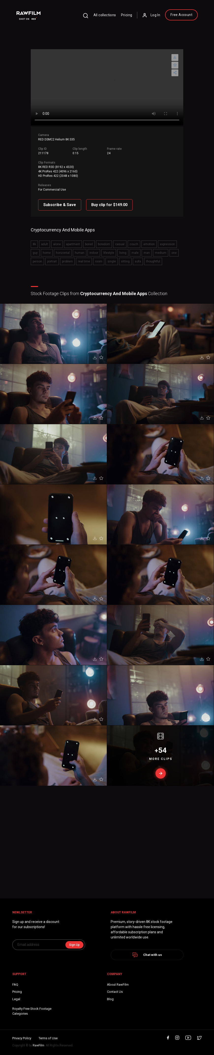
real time (84, 261)
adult (44, 244)
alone (57, 244)
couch (134, 244)
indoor (94, 253)
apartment (73, 244)
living (122, 253)
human (79, 253)
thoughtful (153, 261)
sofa (138, 261)
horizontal (63, 253)
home (47, 253)
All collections (104, 15)
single (111, 261)
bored (89, 244)
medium (160, 253)
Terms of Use (48, 1038)
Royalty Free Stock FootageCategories (31, 1011)
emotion (149, 244)
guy (35, 253)
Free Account (181, 15)
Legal (16, 999)
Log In (151, 15)
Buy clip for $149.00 (109, 204)
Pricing (126, 15)
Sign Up (74, 945)
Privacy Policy (21, 1038)
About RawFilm (118, 984)
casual (119, 244)
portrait (52, 261)
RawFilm (38, 1045)
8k (34, 244)
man (147, 253)
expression (167, 244)
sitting (125, 261)
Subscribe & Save (59, 204)
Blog (110, 999)
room (98, 261)
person (37, 261)
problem (67, 261)
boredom (104, 244)
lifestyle (108, 253)
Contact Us (115, 992)
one (174, 253)
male (135, 253)
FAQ (15, 984)
